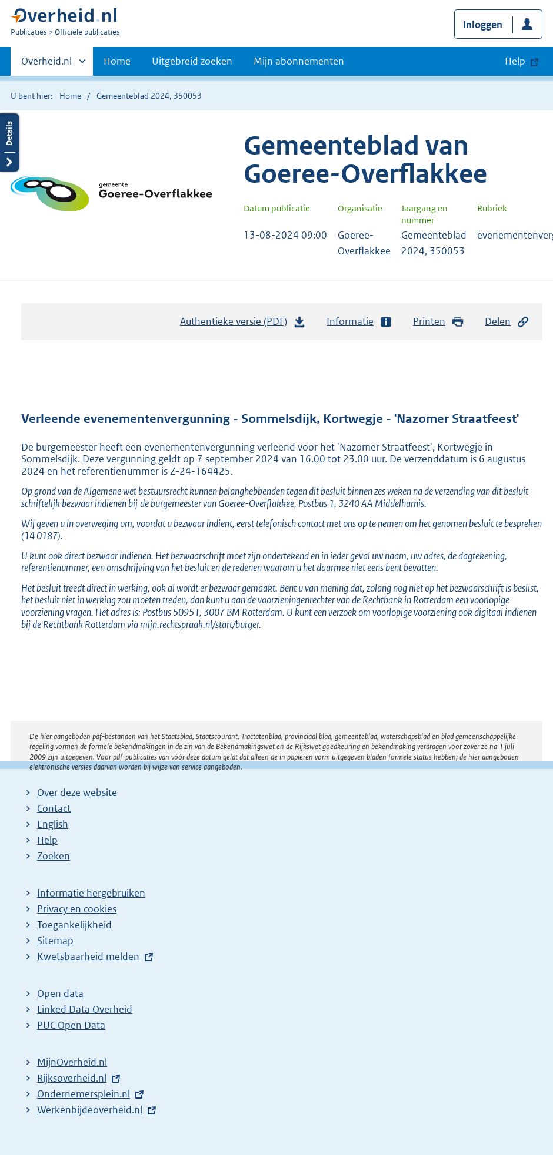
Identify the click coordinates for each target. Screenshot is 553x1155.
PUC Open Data (71, 1025)
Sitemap (55, 940)
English (52, 824)
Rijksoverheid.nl (71, 1078)
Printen (438, 321)
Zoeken (53, 856)
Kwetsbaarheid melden (88, 956)
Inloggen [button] (482, 24)
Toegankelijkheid (74, 924)
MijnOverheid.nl (72, 1062)
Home (117, 61)
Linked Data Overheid (84, 1009)
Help (47, 840)
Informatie (359, 321)
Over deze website (77, 792)
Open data (60, 993)
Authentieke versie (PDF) (243, 324)
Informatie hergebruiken (91, 893)
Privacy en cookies (76, 908)
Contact (54, 808)
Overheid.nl (46, 64)
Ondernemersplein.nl (83, 1093)
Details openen (9, 142)
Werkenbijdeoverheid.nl (89, 1109)
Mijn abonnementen (299, 61)
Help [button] (515, 61)
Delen (507, 321)
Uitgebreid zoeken (192, 61)
